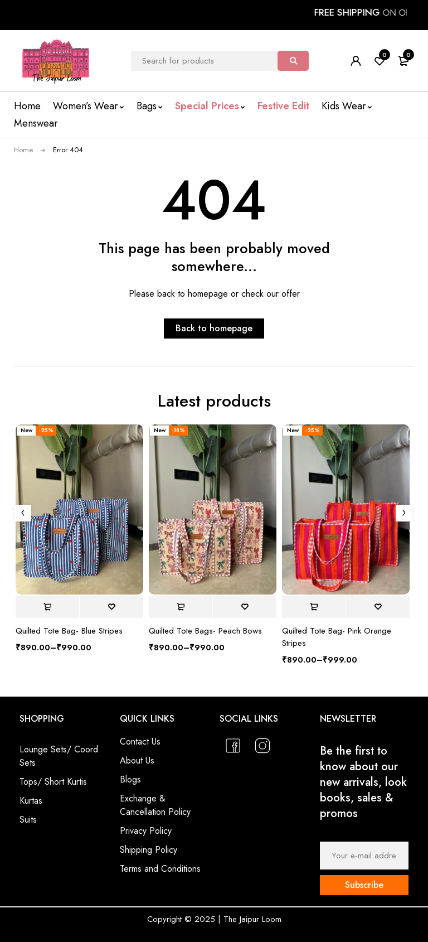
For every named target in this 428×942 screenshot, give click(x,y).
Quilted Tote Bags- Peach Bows (205, 631)
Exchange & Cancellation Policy (155, 805)
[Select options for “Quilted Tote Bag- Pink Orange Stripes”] (314, 607)
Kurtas (31, 800)
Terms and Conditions (160, 868)
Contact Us (140, 741)
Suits (28, 819)
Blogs (130, 779)
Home (23, 149)
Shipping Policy (148, 849)
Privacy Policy (146, 830)
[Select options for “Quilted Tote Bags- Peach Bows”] (180, 607)
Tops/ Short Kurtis (53, 781)
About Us (137, 760)
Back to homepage (214, 328)
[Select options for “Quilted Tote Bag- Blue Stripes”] (47, 607)
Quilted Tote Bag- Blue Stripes (69, 631)
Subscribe (364, 884)
